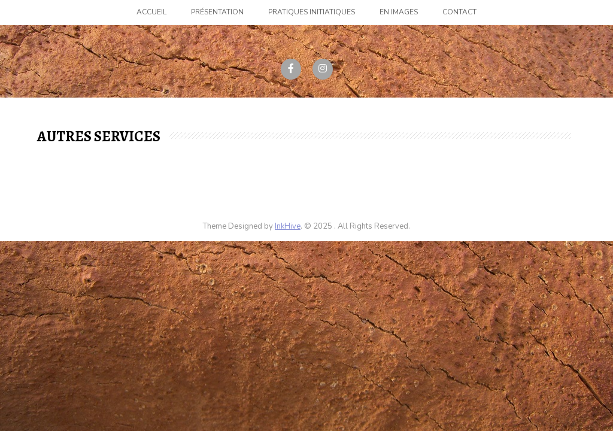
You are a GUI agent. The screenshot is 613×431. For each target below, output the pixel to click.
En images (399, 12)
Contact (459, 12)
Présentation (217, 12)
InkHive (288, 226)
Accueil (151, 12)
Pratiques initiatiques (311, 12)
